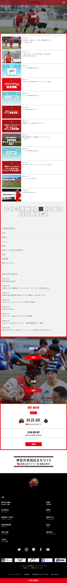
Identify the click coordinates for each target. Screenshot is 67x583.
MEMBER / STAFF (23, 518)
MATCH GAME (23, 503)
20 (22, 214)
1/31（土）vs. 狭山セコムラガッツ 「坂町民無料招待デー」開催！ (33, 322)
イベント (5, 241)
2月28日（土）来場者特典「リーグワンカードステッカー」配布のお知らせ (33, 287)
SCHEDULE (23, 511)
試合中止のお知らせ (33, 308)
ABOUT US (56, 518)
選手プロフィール (8, 263)
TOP (2, 497)
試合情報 (5, 259)
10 (60, 209)
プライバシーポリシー (14, 574)
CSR (3, 233)
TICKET (23, 540)
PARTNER (56, 533)
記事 (3, 254)
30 (27, 214)
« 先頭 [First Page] (16, 209)
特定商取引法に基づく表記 (40, 574)
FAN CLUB (23, 533)
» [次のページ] (37, 214)
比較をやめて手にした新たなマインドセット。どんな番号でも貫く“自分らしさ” (33, 329)
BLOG (56, 526)
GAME (34, 444)
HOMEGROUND (23, 526)
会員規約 (26, 574)
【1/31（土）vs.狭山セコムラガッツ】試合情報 (33, 315)
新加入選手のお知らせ (33, 280)
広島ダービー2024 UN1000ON (12, 250)
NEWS (4, 237)
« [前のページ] (22, 209)
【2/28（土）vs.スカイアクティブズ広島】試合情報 (33, 301)
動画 (3, 246)
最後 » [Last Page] (44, 214)
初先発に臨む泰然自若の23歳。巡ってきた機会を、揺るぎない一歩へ (33, 294)
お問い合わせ (55, 574)
